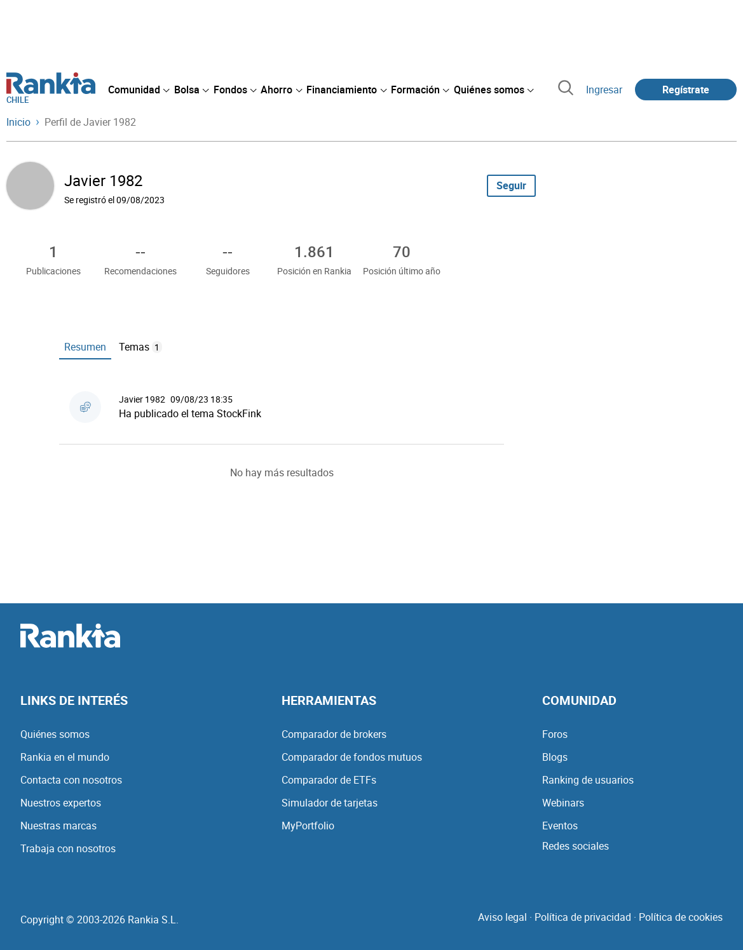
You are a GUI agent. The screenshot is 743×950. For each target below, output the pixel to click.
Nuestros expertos (60, 803)
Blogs (555, 757)
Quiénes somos (55, 734)
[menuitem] (139, 89)
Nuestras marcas (58, 826)
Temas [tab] (140, 347)
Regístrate (685, 90)
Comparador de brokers (334, 734)
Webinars (563, 803)
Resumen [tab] (85, 347)
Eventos (560, 826)
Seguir (511, 185)
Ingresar (604, 90)
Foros (555, 734)
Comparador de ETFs (329, 780)
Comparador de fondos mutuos (352, 757)
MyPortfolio (308, 826)
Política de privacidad (583, 917)
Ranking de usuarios (588, 780)
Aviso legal (502, 917)
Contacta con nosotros (71, 780)
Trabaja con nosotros (68, 848)
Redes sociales (575, 846)
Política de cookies (681, 917)
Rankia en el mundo (64, 757)
